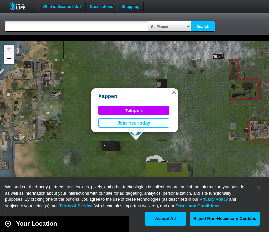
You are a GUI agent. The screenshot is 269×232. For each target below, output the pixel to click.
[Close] (259, 187)
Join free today (133, 123)
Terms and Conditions (197, 205)
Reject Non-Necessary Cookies (224, 218)
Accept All (165, 218)
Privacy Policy (213, 199)
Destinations (101, 6)
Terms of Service (75, 205)
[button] (174, 92)
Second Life (21, 6)
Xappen (107, 96)
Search (203, 26)
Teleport (134, 110)
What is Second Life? (62, 6)
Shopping (130, 6)
